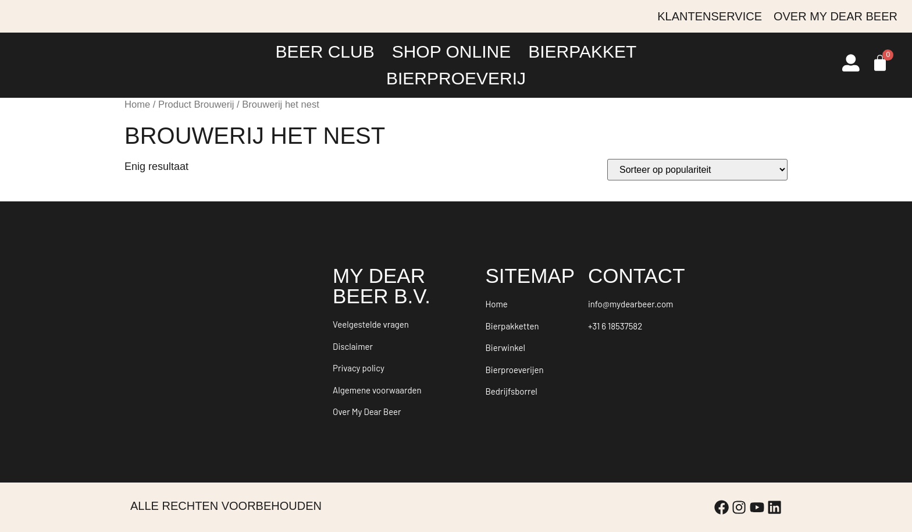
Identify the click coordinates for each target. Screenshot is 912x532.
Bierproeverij (456, 78)
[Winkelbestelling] (697, 169)
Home (137, 104)
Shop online (451, 51)
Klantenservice (709, 16)
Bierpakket (582, 51)
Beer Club (325, 51)
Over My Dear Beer (835, 16)
